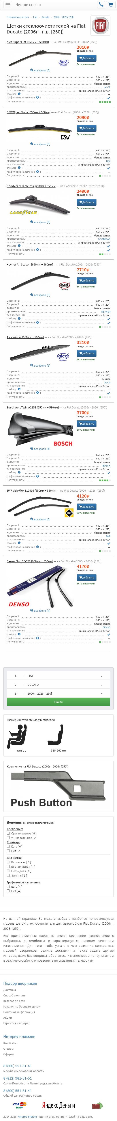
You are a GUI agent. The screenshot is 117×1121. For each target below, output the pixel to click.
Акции (7, 1017)
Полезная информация (19, 1012)
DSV (108, 161)
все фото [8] (40, 222)
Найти (58, 702)
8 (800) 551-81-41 (17, 1065)
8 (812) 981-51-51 (17, 1078)
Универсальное (22, 838)
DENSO (106, 627)
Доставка (9, 990)
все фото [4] (40, 449)
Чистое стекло (28, 4)
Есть (14, 846)
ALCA (107, 87)
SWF (108, 536)
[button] (58, 675)
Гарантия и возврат (16, 1023)
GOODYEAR (104, 239)
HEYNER (105, 311)
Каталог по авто (14, 1001)
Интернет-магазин (19, 1036)
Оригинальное (21, 833)
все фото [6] (40, 70)
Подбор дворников (20, 983)
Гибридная (19, 871)
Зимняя (17, 875)
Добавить (86, 58)
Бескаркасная (21, 867)
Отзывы (8, 1049)
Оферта (8, 1054)
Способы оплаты (14, 995)
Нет (14, 851)
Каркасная (19, 862)
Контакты (9, 1043)
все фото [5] (40, 295)
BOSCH (106, 465)
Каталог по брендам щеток (21, 1006)
